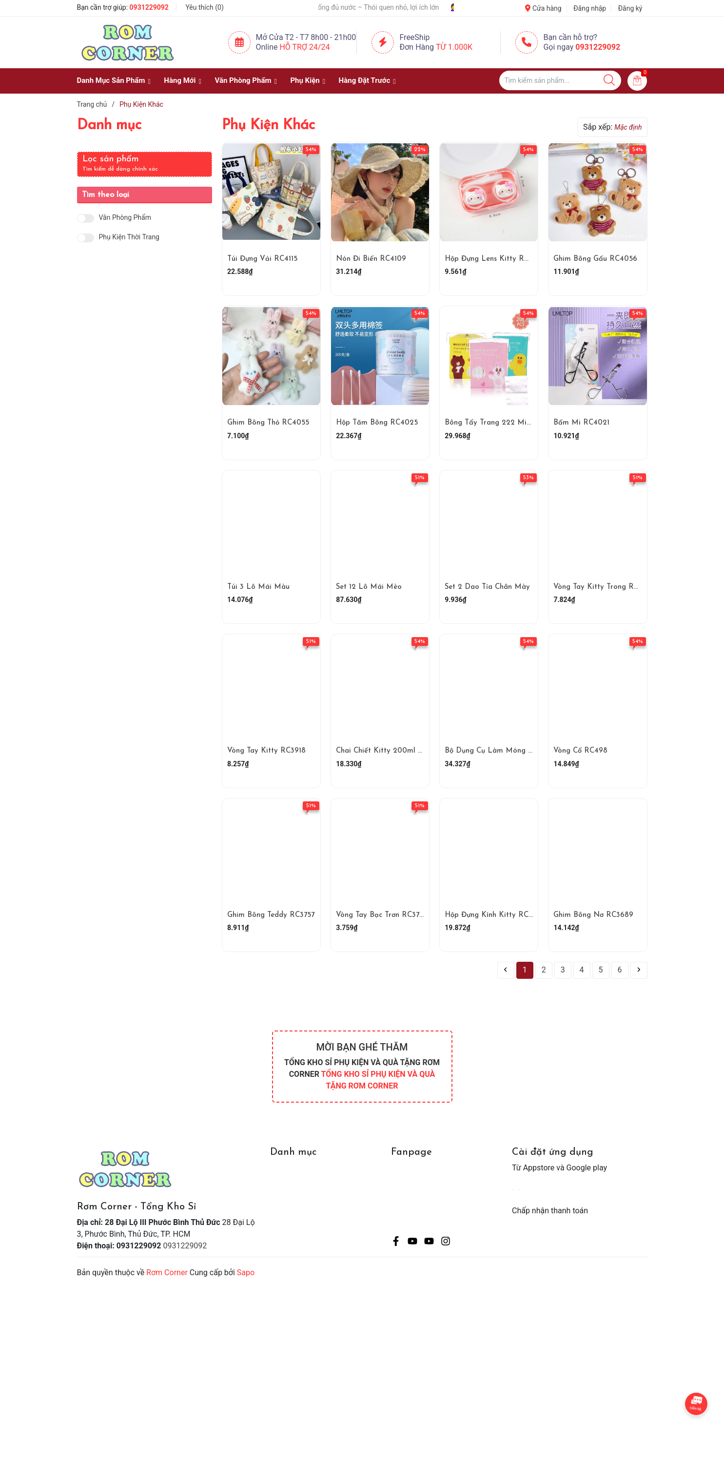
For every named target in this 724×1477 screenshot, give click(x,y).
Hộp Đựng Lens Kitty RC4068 (496, 259)
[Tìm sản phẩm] (560, 80)
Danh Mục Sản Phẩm (111, 80)
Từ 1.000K (454, 47)
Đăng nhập (589, 8)
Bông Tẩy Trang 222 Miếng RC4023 (507, 423)
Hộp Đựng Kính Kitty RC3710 (494, 915)
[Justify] (609, 80)
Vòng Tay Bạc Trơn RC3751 (381, 915)
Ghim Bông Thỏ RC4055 (268, 423)
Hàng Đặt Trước (365, 80)
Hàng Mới (180, 80)
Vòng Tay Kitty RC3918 (266, 751)
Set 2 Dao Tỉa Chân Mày (487, 587)
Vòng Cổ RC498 (580, 751)
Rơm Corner (167, 1272)
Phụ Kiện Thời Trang (129, 237)
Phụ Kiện (304, 80)
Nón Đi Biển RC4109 (371, 259)
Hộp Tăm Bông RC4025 (377, 423)
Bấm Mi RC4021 (581, 423)
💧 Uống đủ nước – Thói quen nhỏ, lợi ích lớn (395, 7)
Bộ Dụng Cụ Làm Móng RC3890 (500, 751)
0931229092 (149, 7)
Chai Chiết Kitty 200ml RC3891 (389, 751)
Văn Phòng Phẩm (243, 80)
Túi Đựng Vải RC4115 (262, 259)
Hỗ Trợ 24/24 (304, 47)
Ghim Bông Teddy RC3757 (270, 915)
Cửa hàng (543, 8)
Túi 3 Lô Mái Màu (258, 587)
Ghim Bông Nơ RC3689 (593, 915)
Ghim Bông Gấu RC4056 (595, 259)
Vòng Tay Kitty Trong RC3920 (604, 587)
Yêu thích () (204, 7)
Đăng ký (630, 8)
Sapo (245, 1272)
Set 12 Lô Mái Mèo (369, 587)
